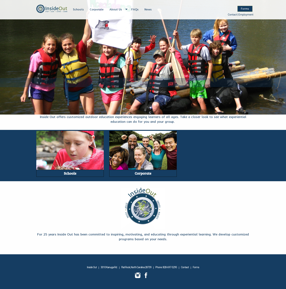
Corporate (97, 9)
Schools (78, 9)
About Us (115, 9)
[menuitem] (78, 9)
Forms (245, 8)
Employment (246, 14)
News (148, 9)
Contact (232, 14)
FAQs (135, 9)
